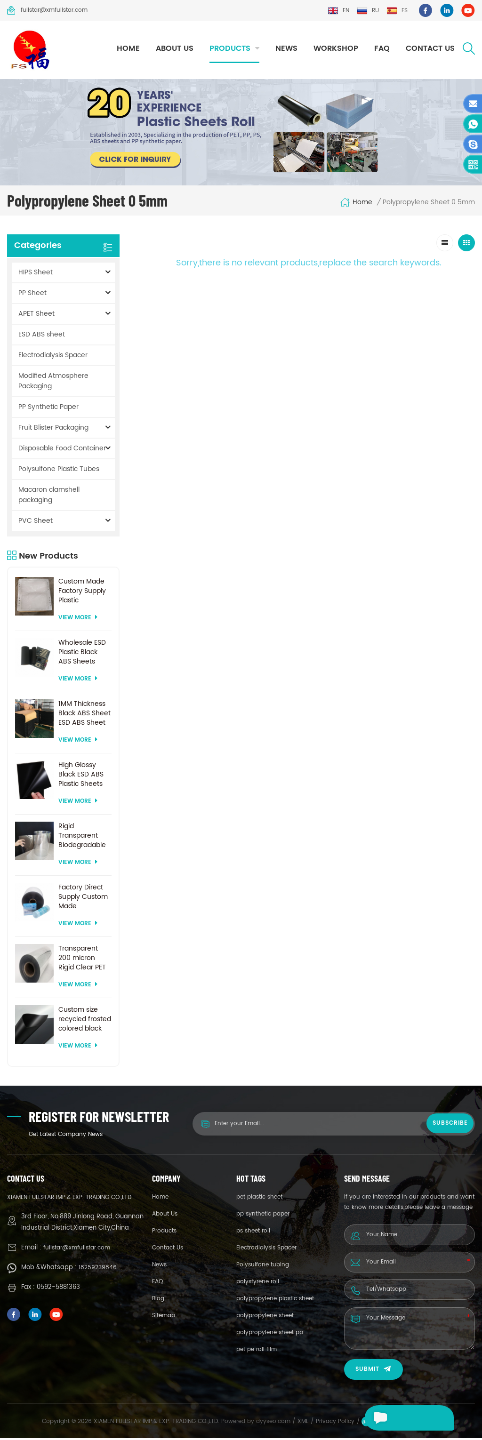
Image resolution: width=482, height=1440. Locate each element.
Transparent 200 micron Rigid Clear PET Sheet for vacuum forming (82, 960)
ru (368, 10)
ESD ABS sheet (41, 336)
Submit (373, 1371)
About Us (174, 48)
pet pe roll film (256, 1351)
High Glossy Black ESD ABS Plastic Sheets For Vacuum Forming (81, 776)
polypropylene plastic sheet (275, 1300)
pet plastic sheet (259, 1198)
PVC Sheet (35, 522)
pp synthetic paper (262, 1215)
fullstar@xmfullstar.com (47, 10)
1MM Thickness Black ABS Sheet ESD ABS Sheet (84, 715)
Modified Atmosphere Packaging (53, 382)
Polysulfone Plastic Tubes (58, 470)
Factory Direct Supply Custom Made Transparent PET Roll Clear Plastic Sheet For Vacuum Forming (84, 899)
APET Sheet (36, 315)
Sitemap (163, 1317)
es (397, 10)
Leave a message (394, 1418)
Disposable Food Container (62, 450)
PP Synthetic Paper (48, 408)
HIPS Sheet (35, 274)
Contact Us (430, 48)
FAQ (382, 48)
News (286, 48)
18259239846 (98, 1269)
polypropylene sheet (265, 1317)
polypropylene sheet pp (269, 1334)
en (338, 10)
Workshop (335, 48)
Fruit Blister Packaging (53, 429)
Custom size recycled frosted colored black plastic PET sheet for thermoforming (84, 1021)
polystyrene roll (257, 1283)
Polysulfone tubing (262, 1266)
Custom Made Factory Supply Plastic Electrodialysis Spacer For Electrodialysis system (82, 593)
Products (229, 48)
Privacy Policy (335, 1423)
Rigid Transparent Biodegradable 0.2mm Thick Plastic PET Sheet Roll (82, 838)
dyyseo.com (274, 1423)
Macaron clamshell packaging (49, 496)
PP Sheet (32, 294)
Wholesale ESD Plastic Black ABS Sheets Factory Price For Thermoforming (83, 654)
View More (77, 619)
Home (128, 48)
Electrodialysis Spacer (53, 357)
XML (302, 1423)
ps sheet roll (253, 1232)
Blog (158, 1300)
